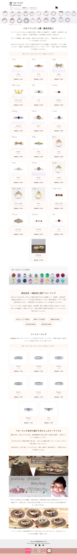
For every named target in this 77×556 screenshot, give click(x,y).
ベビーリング (17, 7)
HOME (11, 7)
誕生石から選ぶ (54, 316)
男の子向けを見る (46, 320)
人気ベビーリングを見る (23, 316)
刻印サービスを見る (39, 316)
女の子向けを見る (31, 320)
